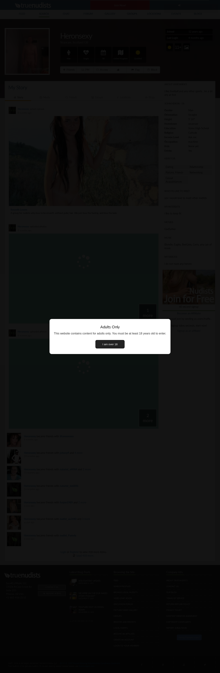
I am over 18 (110, 344)
